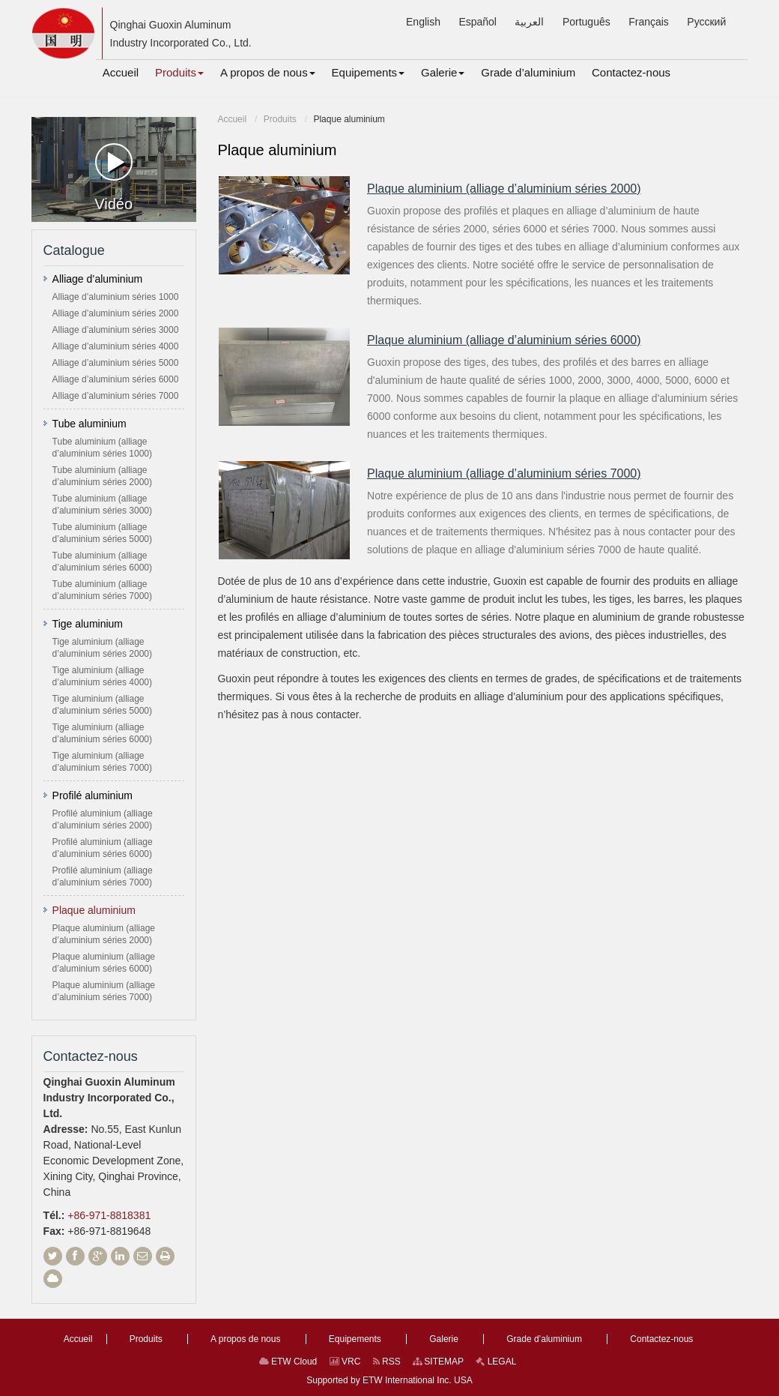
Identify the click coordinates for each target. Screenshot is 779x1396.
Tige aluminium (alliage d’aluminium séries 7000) (102, 761)
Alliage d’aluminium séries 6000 (115, 379)
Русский (706, 22)
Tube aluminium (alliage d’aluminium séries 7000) (102, 590)
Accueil (231, 119)
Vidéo (113, 177)
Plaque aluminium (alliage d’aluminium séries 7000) (504, 473)
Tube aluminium (89, 424)
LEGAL (496, 1361)
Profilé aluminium (92, 795)
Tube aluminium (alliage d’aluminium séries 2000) (102, 476)
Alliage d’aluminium (97, 279)
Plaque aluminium (94, 910)
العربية (529, 22)
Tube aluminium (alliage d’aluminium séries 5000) (102, 533)
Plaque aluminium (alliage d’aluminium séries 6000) (504, 340)
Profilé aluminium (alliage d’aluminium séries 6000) (102, 848)
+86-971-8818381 (109, 1215)
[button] (179, 72)
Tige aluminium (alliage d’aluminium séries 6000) (102, 733)
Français (648, 22)
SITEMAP (438, 1361)
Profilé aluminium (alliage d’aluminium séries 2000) (102, 819)
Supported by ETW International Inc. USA (389, 1380)
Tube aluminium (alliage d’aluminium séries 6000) (102, 561)
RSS (387, 1361)
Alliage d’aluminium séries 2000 (115, 313)
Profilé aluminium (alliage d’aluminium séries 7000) (102, 876)
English (423, 22)
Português (586, 22)
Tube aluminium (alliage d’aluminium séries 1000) (102, 447)
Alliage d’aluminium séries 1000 (115, 297)
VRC (345, 1361)
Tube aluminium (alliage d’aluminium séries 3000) (102, 504)
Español (477, 22)
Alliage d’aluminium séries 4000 (115, 346)
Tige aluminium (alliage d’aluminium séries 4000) (102, 676)
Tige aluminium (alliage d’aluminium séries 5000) (102, 705)
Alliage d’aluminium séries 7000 (115, 396)
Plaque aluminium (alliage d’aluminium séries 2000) (504, 188)
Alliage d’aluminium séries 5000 (115, 363)
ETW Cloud (288, 1361)
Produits (280, 119)
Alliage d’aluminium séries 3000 (115, 330)
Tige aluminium (87, 624)
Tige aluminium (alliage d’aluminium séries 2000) (102, 648)
